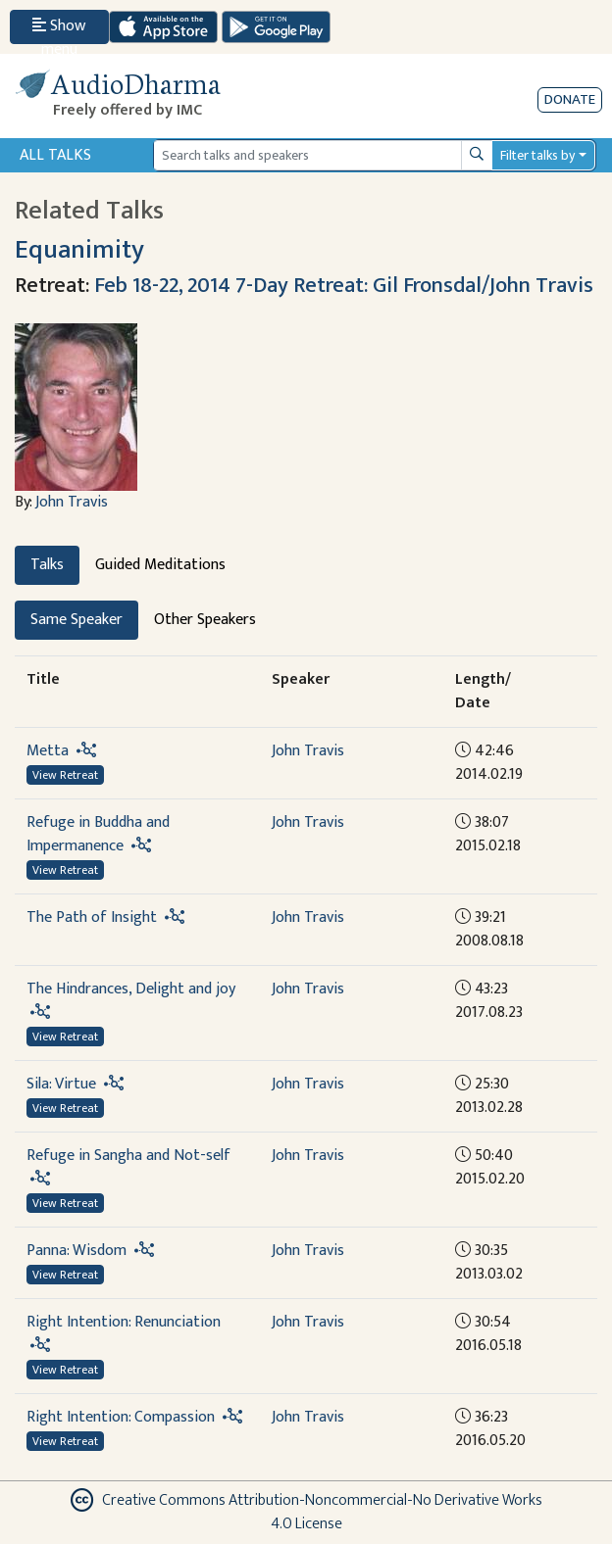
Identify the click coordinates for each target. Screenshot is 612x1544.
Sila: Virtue (61, 1084)
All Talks (55, 155)
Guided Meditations (160, 565)
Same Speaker (76, 619)
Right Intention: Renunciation (123, 1322)
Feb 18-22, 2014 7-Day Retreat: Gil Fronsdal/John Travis (343, 285)
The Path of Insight (91, 917)
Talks (47, 565)
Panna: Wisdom (76, 1250)
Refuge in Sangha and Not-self (128, 1155)
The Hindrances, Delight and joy (130, 989)
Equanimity (79, 249)
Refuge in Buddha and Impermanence (98, 834)
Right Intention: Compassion (120, 1417)
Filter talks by (537, 155)
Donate (569, 99)
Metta (47, 751)
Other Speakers (205, 619)
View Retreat (65, 775)
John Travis (71, 502)
